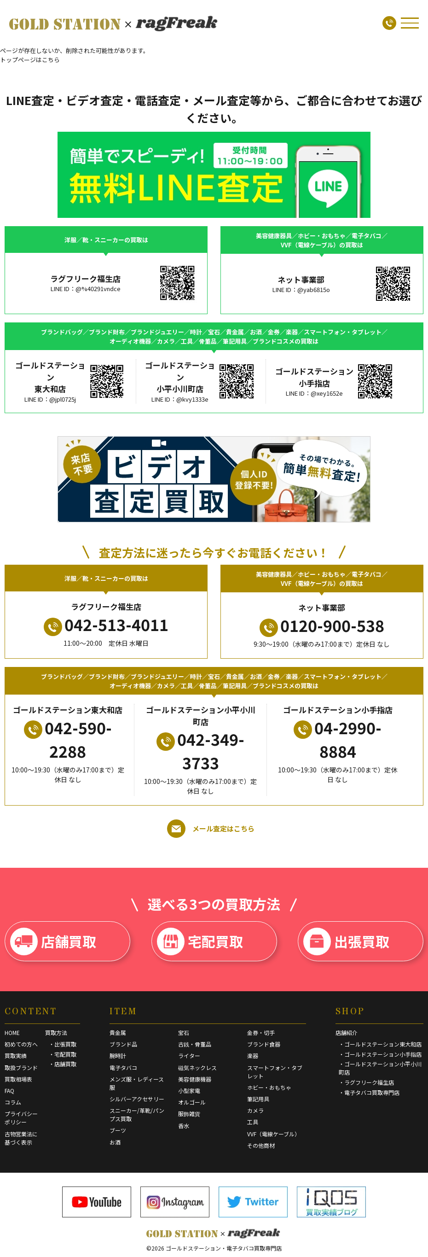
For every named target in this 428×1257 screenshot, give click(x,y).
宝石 (183, 1032)
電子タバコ (123, 1067)
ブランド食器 (263, 1044)
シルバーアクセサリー (137, 1099)
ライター (189, 1055)
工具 (252, 1122)
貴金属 (118, 1032)
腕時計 (118, 1055)
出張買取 (346, 941)
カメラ (255, 1110)
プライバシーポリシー (21, 1118)
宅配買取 (200, 941)
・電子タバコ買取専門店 (369, 1092)
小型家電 (189, 1090)
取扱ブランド (21, 1067)
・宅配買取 (62, 1054)
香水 (183, 1125)
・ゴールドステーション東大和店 (380, 1044)
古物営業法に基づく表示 (21, 1138)
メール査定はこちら (210, 828)
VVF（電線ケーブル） (273, 1134)
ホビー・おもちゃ (269, 1087)
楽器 (252, 1055)
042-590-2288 (68, 739)
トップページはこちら (30, 59)
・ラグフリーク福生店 (366, 1082)
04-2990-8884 (338, 739)
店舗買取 (53, 941)
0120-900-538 (322, 625)
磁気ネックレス (197, 1067)
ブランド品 (123, 1044)
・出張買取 (62, 1044)
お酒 (115, 1142)
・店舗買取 (62, 1064)
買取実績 (16, 1055)
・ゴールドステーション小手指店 (380, 1054)
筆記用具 (258, 1099)
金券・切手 (261, 1032)
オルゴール (192, 1102)
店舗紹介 (346, 1032)
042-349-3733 (200, 751)
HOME (12, 1032)
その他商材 (261, 1145)
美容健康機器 (194, 1079)
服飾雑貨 (189, 1113)
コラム (13, 1102)
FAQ (9, 1090)
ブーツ (118, 1130)
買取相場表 (18, 1079)
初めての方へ (21, 1044)
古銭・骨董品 (194, 1044)
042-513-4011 (106, 624)
